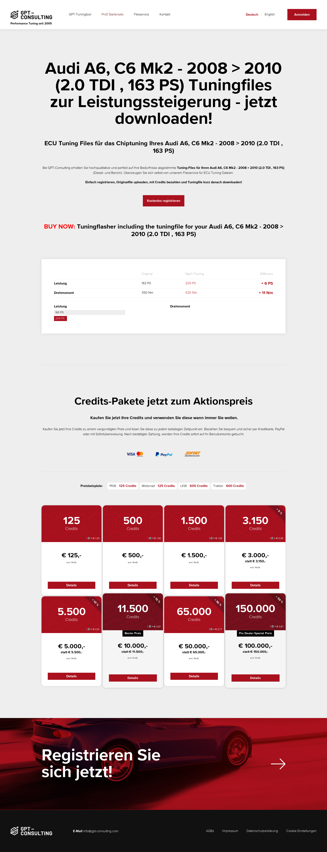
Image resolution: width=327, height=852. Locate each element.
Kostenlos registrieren (163, 200)
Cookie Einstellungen (301, 831)
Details (71, 585)
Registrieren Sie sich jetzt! (101, 767)
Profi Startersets (112, 14)
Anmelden (302, 14)
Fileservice (141, 14)
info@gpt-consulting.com (100, 831)
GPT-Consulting (59, 168)
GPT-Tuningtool (80, 14)
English (270, 14)
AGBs (210, 831)
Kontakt (165, 14)
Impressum (230, 831)
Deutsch (252, 14)
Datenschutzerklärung (262, 831)
